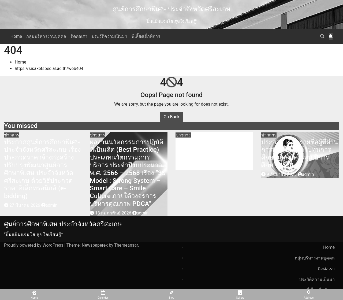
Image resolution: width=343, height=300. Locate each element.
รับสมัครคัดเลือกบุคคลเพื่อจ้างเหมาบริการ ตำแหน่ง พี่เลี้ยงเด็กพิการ (213, 149)
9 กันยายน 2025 (282, 174)
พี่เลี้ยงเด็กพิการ (146, 36)
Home (16, 36)
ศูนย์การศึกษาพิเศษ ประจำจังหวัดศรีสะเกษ (171, 9)
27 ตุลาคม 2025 (196, 166)
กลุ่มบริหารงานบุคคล (46, 36)
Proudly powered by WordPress (34, 245)
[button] (322, 36)
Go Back (171, 116)
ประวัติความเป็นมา (109, 36)
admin (49, 205)
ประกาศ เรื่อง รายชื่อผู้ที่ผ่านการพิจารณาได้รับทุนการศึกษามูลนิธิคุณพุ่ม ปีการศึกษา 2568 (299, 153)
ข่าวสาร (11, 135)
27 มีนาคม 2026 (25, 205)
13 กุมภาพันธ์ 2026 (113, 213)
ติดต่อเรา (78, 36)
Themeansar (126, 245)
